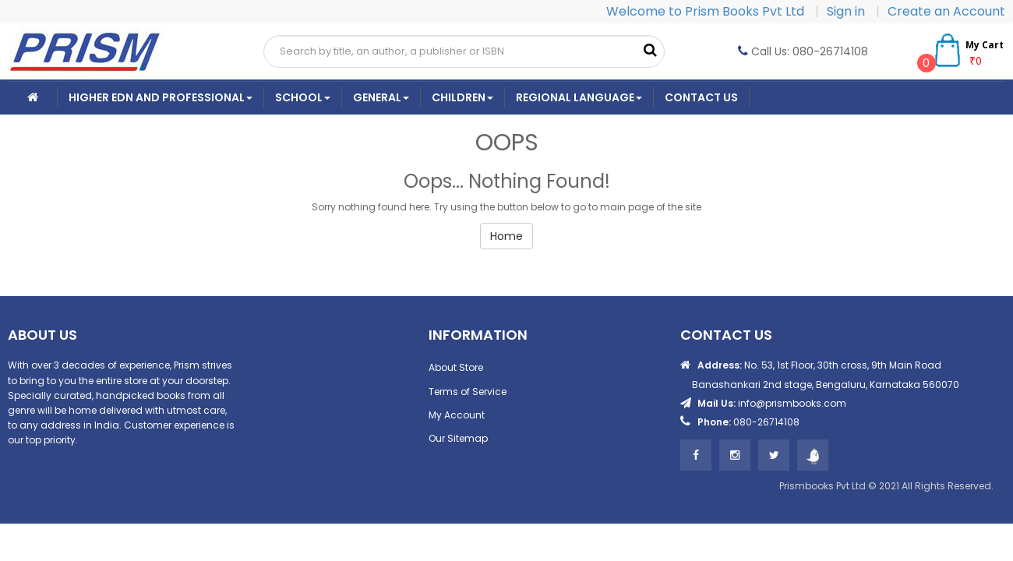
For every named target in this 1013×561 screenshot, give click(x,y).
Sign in (847, 11)
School (302, 97)
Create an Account (946, 11)
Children (462, 97)
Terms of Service (468, 391)
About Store (456, 367)
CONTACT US (701, 97)
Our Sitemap (458, 438)
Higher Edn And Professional (160, 97)
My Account (457, 415)
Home (506, 236)
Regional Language (579, 97)
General (381, 97)
